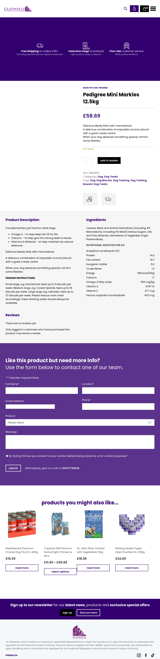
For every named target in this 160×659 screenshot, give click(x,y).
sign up (67, 612)
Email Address (15, 401)
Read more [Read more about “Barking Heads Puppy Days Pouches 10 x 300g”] (132, 568)
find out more (88, 612)
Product (10, 416)
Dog (100, 176)
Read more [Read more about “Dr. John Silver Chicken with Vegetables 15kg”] (93, 568)
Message (11, 432)
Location (88, 384)
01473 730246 (71, 468)
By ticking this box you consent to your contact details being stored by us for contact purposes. (68, 456)
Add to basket (109, 160)
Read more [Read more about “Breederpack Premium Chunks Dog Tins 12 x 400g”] (22, 568)
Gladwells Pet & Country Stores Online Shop (18, 9)
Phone (86, 400)
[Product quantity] (87, 160)
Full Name (12, 384)
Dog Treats (111, 176)
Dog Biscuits (104, 180)
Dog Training (121, 180)
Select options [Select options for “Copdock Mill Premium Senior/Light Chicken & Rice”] (60, 571)
